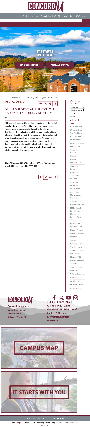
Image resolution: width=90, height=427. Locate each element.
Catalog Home (76, 126)
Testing (73, 240)
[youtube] (68, 297)
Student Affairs (76, 284)
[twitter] (61, 297)
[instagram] (75, 297)
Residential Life (76, 281)
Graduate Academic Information (75, 175)
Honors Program (77, 230)
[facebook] (54, 297)
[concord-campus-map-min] (39, 328)
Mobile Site (45, 425)
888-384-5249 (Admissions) (62, 309)
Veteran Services (77, 274)
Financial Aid (75, 257)
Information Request (58, 316)
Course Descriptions (30, 65)
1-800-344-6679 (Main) (59, 301)
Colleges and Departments (75, 138)
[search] (41, 21)
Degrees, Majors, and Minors (77, 144)
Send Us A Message (57, 313)
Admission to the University (77, 252)
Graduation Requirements (76, 225)
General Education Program (74, 153)
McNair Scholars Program (77, 235)
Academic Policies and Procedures (75, 185)
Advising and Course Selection (77, 203)
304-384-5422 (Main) (58, 305)
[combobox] (34, 97)
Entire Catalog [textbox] (75, 107)
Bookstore (52, 320)
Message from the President (76, 131)
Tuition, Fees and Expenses (77, 268)
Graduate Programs (74, 167)
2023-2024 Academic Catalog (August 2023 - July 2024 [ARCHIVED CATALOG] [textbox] (34, 98)
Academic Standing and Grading (75, 195)
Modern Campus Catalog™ (67, 422)
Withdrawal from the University (77, 245)
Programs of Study (60, 65)
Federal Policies (76, 277)
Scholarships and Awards (77, 262)
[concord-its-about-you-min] (39, 373)
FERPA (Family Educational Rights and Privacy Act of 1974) (76, 214)
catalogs (17, 422)
